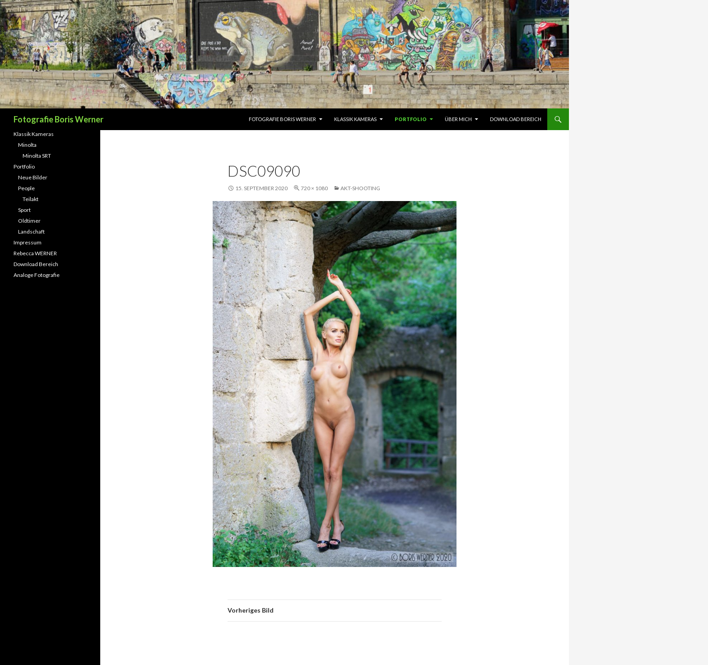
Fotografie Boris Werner (58, 119)
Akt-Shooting (360, 188)
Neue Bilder (32, 177)
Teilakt (30, 199)
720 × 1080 (314, 188)
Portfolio (411, 119)
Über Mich (458, 119)
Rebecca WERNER (35, 253)
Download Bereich (515, 119)
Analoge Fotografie (37, 275)
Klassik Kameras (355, 119)
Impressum (28, 242)
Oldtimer (29, 220)
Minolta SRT (37, 155)
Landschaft (31, 231)
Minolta (27, 144)
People (26, 188)
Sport (24, 209)
